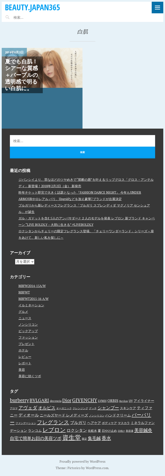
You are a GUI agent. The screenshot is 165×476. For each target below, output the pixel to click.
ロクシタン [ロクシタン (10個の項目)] (77, 430)
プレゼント (26, 344)
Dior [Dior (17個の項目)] (66, 400)
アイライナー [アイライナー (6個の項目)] (144, 400)
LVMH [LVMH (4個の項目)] (102, 401)
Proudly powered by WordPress (82, 461)
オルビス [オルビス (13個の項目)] (46, 408)
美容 (21, 369)
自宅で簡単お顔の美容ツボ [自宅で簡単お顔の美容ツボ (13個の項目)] (35, 438)
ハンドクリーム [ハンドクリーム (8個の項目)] (118, 415)
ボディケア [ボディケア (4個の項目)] (109, 423)
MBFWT (24, 292)
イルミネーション (31, 305)
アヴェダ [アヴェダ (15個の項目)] (27, 408)
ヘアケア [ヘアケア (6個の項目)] (94, 422)
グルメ (23, 311)
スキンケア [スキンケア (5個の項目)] (128, 408)
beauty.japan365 (32, 7)
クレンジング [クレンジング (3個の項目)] (80, 408)
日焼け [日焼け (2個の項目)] (121, 430)
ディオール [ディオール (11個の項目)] (28, 415)
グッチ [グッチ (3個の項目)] (93, 408)
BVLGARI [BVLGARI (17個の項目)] (39, 400)
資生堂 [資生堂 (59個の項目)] (71, 437)
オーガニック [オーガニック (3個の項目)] (64, 408)
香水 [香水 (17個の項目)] (106, 438)
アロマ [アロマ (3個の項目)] (14, 408)
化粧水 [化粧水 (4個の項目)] (92, 431)
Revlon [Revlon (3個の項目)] (123, 401)
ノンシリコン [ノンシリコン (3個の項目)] (96, 415)
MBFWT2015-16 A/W (33, 299)
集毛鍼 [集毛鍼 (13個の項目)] (94, 438)
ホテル (23, 350)
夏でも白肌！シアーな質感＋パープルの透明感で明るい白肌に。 (21, 75)
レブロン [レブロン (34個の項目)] (54, 429)
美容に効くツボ (29, 376)
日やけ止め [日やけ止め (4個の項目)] (109, 431)
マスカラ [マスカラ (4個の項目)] (124, 423)
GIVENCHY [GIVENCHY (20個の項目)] (84, 400)
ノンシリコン (28, 324)
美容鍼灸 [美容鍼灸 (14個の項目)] (143, 430)
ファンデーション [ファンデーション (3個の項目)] (25, 423)
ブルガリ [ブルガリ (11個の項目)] (78, 422)
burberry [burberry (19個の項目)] (19, 400)
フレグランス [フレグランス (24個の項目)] (53, 422)
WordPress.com (97, 468)
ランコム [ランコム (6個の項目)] (35, 430)
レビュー (24, 356)
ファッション (28, 337)
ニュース (24, 318)
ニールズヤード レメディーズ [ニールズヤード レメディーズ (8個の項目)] (64, 415)
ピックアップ (28, 331)
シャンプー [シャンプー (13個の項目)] (108, 408)
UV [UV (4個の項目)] (131, 401)
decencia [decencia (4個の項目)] (55, 401)
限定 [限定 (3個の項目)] (84, 439)
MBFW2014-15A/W (32, 286)
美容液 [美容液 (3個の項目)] (129, 431)
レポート (24, 363)
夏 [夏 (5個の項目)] (99, 430)
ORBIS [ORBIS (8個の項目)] (112, 400)
